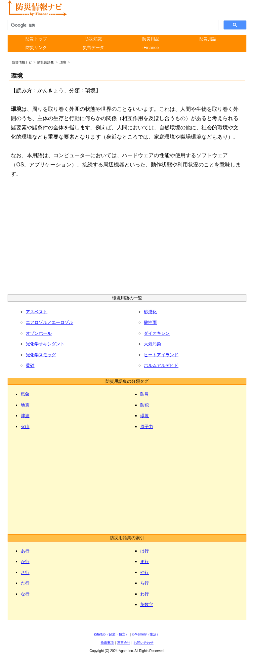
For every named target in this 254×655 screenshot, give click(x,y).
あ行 (25, 550)
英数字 (146, 604)
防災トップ (36, 38)
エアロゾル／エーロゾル (49, 322)
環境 (144, 415)
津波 (25, 415)
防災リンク (36, 47)
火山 (25, 426)
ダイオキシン (157, 333)
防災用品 (150, 38)
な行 (25, 593)
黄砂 (30, 365)
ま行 (144, 561)
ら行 (144, 583)
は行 (144, 550)
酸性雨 (150, 322)
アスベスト (36, 311)
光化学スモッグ (41, 354)
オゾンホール (39, 333)
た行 (25, 583)
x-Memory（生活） (146, 634)
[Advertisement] (127, 238)
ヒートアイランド (161, 354)
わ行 (144, 593)
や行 (144, 572)
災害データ (93, 47)
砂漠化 (150, 311)
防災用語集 (45, 62)
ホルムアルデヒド (161, 365)
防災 (144, 394)
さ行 (25, 572)
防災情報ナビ (22, 62)
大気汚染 (152, 343)
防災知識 (93, 38)
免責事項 (107, 642)
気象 (25, 394)
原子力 (146, 426)
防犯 (144, 405)
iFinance (151, 47)
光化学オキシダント (45, 343)
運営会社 (123, 642)
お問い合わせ (143, 642)
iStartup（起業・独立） (111, 634)
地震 (25, 405)
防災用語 (208, 38)
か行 (25, 561)
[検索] (112, 25)
